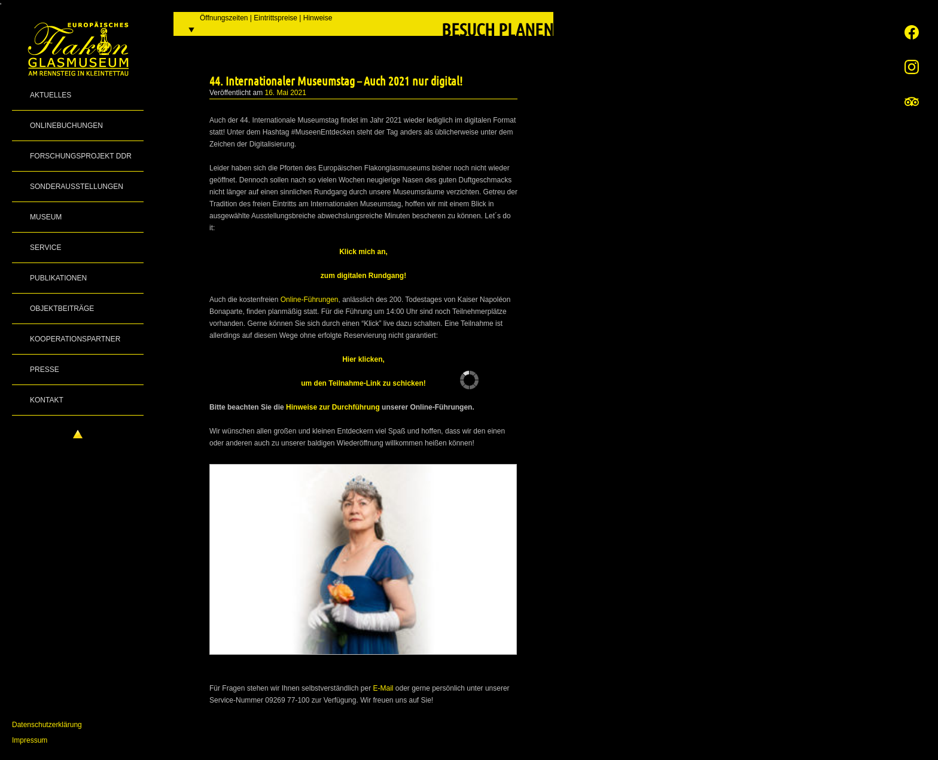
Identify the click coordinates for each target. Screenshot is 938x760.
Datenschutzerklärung (47, 725)
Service (45, 247)
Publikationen (58, 278)
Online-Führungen (310, 299)
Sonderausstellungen (76, 186)
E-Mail (383, 688)
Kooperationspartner (75, 339)
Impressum (29, 740)
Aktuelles (50, 95)
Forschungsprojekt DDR (81, 156)
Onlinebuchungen (66, 125)
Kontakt (46, 400)
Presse (44, 369)
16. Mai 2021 (285, 92)
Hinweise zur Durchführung (333, 407)
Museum (46, 217)
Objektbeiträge (62, 308)
